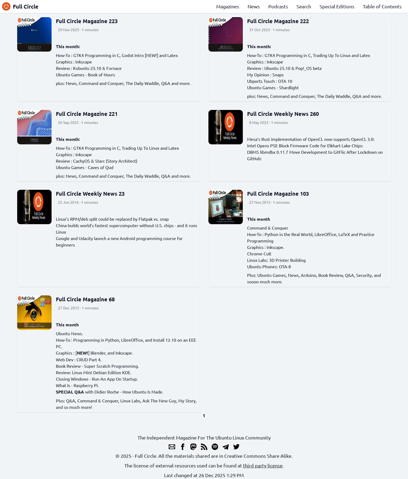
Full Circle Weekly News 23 (90, 193)
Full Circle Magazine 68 (85, 299)
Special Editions (337, 6)
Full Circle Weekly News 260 (283, 113)
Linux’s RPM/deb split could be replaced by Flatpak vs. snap (112, 218)
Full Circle (20, 6)
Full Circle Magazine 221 (87, 113)
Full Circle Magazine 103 (278, 193)
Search (304, 6)
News (254, 6)
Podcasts (278, 6)
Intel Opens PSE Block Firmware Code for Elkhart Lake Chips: (305, 145)
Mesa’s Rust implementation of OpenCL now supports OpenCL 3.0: (310, 139)
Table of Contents (382, 6)
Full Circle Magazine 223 (87, 20)
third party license (263, 465)
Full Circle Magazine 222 (278, 20)
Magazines (227, 6)
